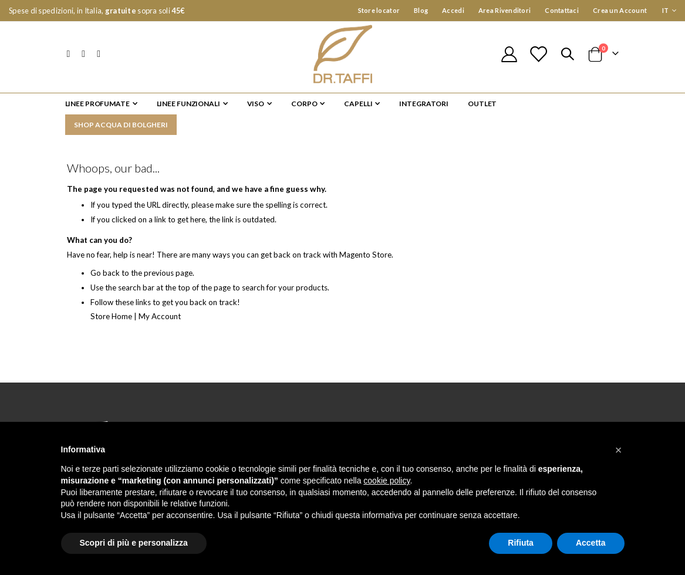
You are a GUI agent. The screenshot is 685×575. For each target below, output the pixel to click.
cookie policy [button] (386, 480)
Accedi (453, 10)
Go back (105, 277)
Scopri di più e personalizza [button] (134, 542)
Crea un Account (620, 10)
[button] (618, 450)
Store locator (379, 10)
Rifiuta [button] (521, 542)
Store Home (112, 320)
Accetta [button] (591, 542)
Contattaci (562, 10)
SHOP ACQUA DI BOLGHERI (121, 124)
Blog (421, 10)
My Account (163, 320)
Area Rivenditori (504, 10)
